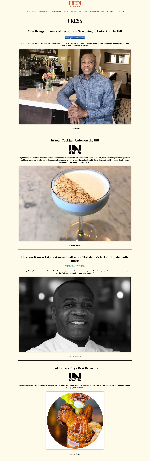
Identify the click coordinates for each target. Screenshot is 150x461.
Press (85, 11)
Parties (66, 11)
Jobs (80, 11)
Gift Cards (110, 11)
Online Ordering (56, 11)
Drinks (34, 11)
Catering (73, 11)
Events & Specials (44, 11)
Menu (28, 11)
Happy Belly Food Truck (97, 11)
